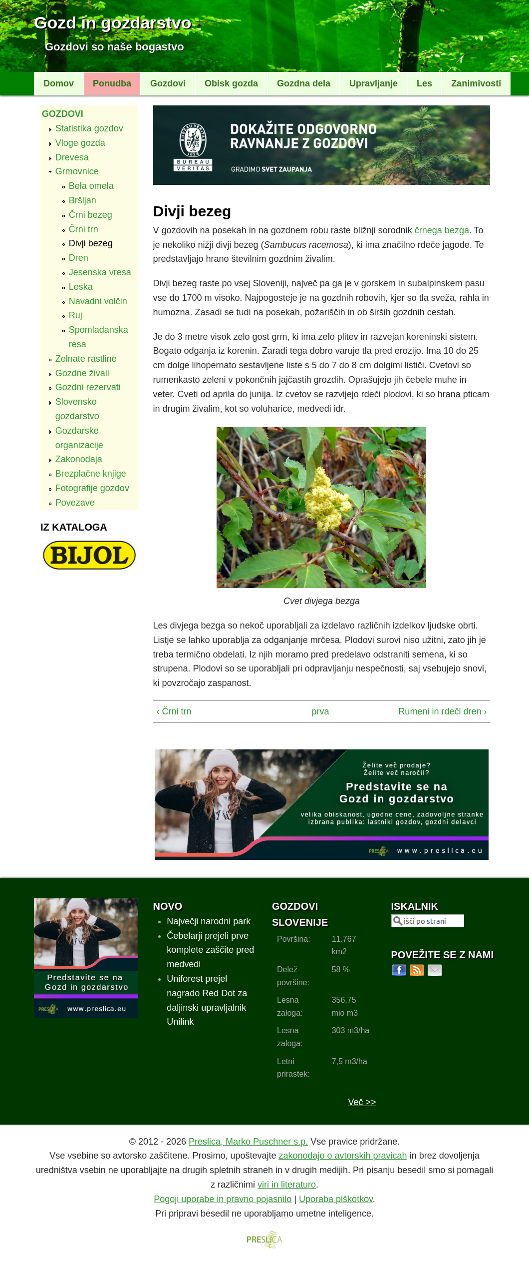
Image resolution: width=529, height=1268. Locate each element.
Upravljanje (373, 83)
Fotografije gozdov (92, 488)
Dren (78, 258)
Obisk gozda (231, 83)
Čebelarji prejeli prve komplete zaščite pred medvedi (210, 950)
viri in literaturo (287, 1185)
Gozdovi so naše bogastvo (114, 46)
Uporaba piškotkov (336, 1199)
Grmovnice (77, 171)
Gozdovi (168, 83)
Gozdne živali (82, 373)
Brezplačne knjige (90, 474)
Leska (81, 287)
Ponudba (112, 83)
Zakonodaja (78, 459)
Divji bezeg (91, 243)
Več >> (362, 1102)
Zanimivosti (476, 83)
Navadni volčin (98, 301)
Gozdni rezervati (88, 387)
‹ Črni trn (174, 711)
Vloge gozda (80, 143)
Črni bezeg (90, 215)
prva (318, 711)
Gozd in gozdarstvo (112, 22)
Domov (58, 83)
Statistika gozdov (89, 128)
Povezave (75, 503)
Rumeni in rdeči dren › (442, 711)
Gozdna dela (303, 83)
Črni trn (83, 229)
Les (424, 83)
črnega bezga (442, 230)
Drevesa (72, 157)
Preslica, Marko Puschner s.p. (248, 1142)
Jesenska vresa (100, 272)
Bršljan (82, 200)
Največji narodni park (209, 921)
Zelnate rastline (86, 359)
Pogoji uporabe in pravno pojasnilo (222, 1199)
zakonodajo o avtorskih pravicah (342, 1156)
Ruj (75, 315)
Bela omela (91, 186)
